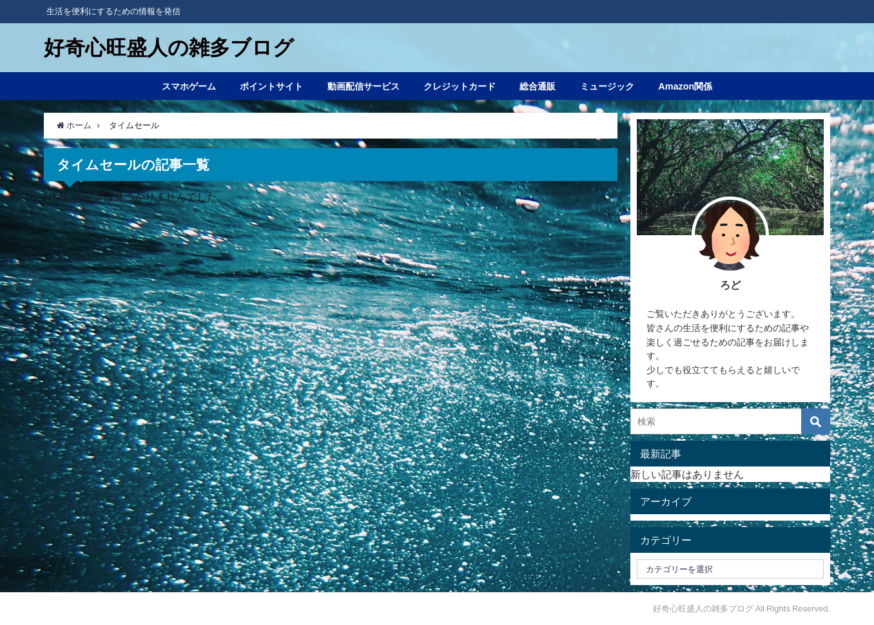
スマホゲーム (189, 86)
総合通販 (538, 86)
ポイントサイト (271, 86)
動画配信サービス (363, 86)
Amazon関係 (685, 86)
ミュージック (607, 86)
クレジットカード (459, 86)
